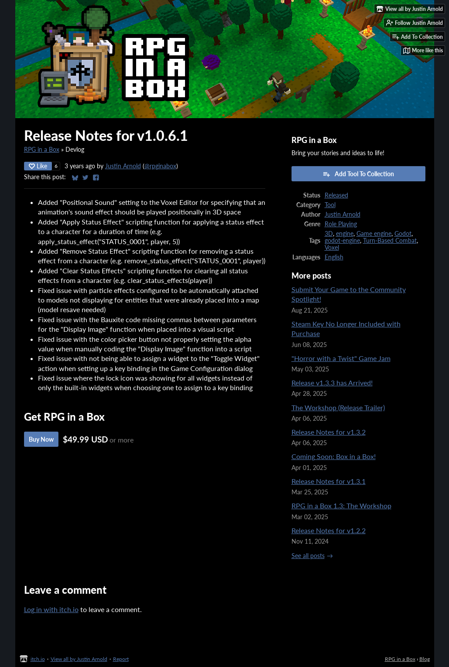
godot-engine (342, 240)
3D (329, 233)
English (334, 257)
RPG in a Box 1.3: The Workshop (341, 505)
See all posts (308, 555)
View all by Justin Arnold (79, 659)
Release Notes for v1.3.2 (328, 432)
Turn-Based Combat (390, 240)
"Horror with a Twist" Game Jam (341, 358)
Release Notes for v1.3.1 (328, 481)
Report (121, 659)
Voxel (332, 247)
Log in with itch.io (51, 609)
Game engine (373, 233)
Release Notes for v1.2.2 (328, 530)
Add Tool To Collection (358, 174)
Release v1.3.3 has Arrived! (332, 382)
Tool (330, 204)
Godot (402, 233)
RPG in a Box (41, 149)
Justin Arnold (123, 166)
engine (344, 233)
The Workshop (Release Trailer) (338, 407)
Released (336, 195)
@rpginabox (160, 166)
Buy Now (41, 439)
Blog (424, 659)
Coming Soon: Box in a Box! (333, 456)
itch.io (38, 659)
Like (38, 166)
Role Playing (341, 224)
